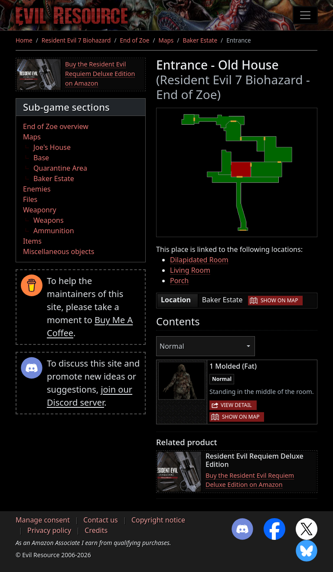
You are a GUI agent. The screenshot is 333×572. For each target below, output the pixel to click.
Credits (96, 530)
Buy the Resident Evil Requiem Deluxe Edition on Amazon (100, 73)
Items (32, 241)
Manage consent (43, 520)
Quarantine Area (60, 168)
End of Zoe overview (55, 126)
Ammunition (53, 230)
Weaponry (39, 210)
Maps (166, 40)
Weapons (48, 220)
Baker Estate (200, 40)
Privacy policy (49, 530)
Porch (179, 280)
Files (30, 199)
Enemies (37, 189)
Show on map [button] (279, 300)
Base (41, 157)
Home (24, 40)
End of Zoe (134, 40)
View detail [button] (236, 405)
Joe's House (52, 147)
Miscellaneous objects (58, 251)
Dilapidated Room (199, 260)
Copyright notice (158, 520)
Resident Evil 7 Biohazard (76, 40)
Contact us (100, 520)
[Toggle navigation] (305, 15)
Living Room (190, 270)
